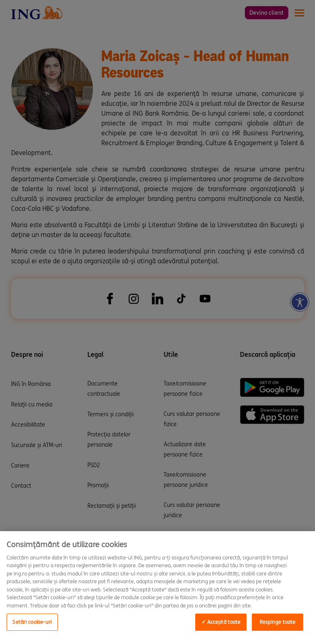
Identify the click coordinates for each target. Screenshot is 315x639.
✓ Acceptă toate (221, 621)
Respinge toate (278, 621)
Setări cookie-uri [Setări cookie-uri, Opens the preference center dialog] (32, 621)
